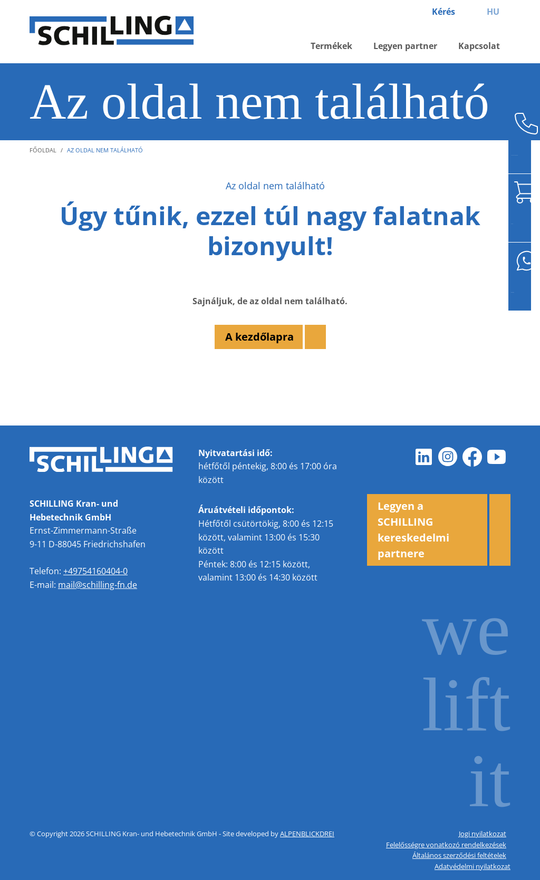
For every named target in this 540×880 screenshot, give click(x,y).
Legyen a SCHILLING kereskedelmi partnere (413, 529)
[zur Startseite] (119, 32)
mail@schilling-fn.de (97, 585)
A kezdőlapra (259, 337)
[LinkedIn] (424, 457)
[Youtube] (496, 457)
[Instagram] (448, 457)
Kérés (443, 11)
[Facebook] (472, 457)
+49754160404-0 (95, 571)
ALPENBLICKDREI (307, 833)
